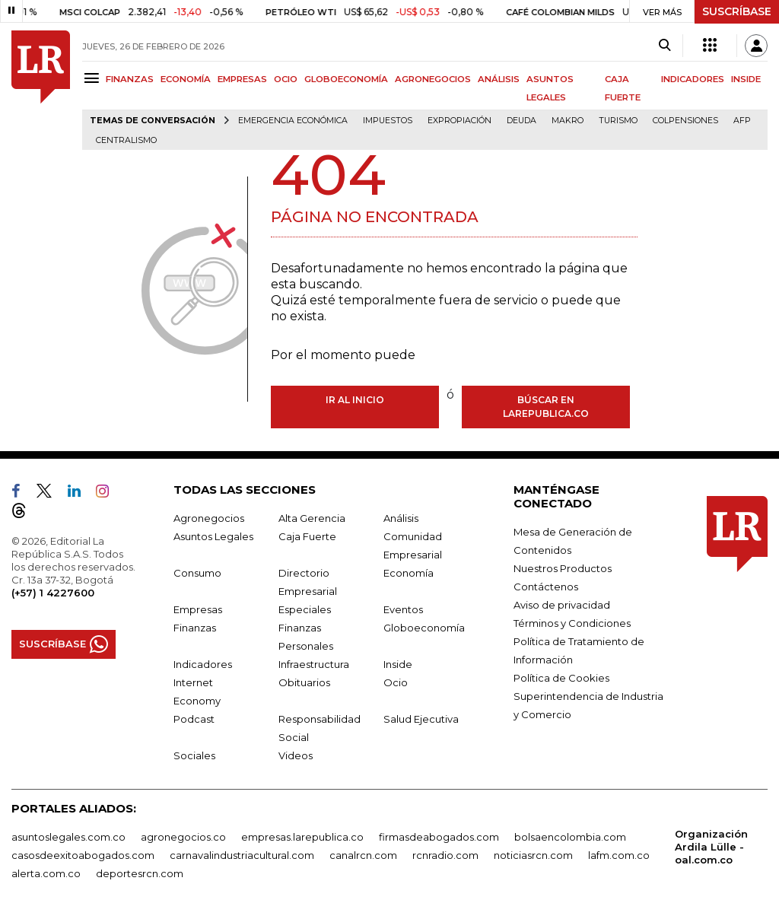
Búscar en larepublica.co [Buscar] (546, 406)
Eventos (403, 609)
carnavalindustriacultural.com (242, 855)
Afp (742, 121)
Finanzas (194, 628)
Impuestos (387, 121)
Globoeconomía (424, 628)
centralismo (126, 140)
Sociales (194, 755)
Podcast (194, 719)
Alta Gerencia (311, 518)
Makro (567, 121)
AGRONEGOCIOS (433, 79)
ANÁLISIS (499, 79)
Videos (295, 755)
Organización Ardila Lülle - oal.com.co (711, 847)
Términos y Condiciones (572, 623)
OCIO (285, 79)
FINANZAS (130, 79)
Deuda (521, 121)
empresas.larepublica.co (302, 837)
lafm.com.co (619, 855)
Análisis (400, 518)
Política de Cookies (561, 678)
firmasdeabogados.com (439, 837)
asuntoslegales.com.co (68, 837)
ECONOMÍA (186, 79)
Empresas (197, 609)
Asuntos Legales (213, 536)
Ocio (395, 682)
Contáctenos (546, 586)
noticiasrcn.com (533, 855)
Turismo (618, 121)
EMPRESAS (242, 79)
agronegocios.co (183, 837)
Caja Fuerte (307, 536)
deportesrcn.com (139, 873)
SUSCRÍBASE (736, 11)
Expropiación (459, 121)
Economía (408, 573)
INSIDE (746, 79)
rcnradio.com (445, 855)
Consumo (197, 573)
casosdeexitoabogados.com (82, 855)
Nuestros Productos (563, 568)
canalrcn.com (363, 855)
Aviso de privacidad (562, 605)
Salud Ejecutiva (421, 719)
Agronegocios (208, 518)
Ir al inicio (355, 399)
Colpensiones (685, 121)
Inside (397, 664)
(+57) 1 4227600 (52, 593)
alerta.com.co (46, 873)
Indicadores (202, 664)
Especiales (304, 609)
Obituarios (304, 682)
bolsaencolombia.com (570, 837)
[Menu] (94, 78)
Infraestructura (313, 664)
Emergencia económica (293, 121)
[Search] (664, 45)
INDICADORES (692, 79)
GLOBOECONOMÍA (346, 79)
